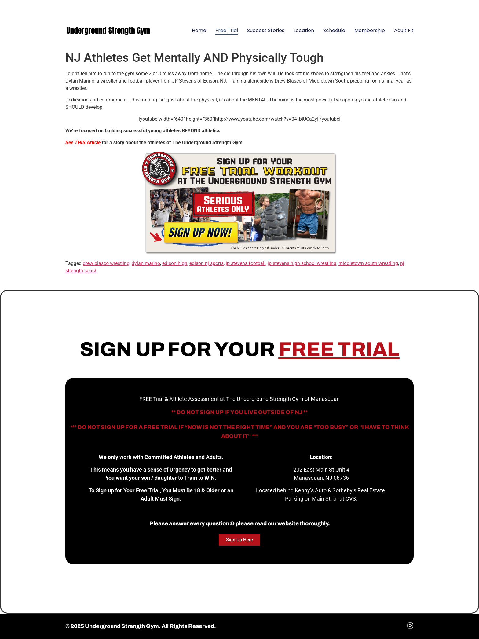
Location (304, 30)
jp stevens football (245, 263)
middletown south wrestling (368, 263)
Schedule (334, 30)
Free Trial (226, 30)
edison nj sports (206, 263)
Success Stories (265, 30)
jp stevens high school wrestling (302, 263)
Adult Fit (404, 30)
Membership (369, 30)
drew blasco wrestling (106, 263)
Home (199, 30)
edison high (174, 263)
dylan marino (146, 263)
